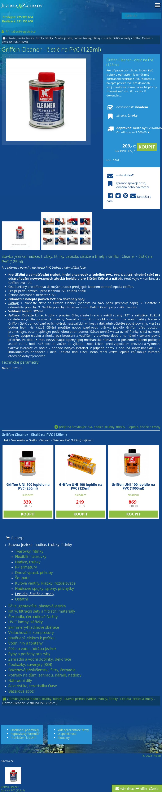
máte (119, 175)
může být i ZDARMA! (131, 130)
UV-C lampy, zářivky (25, 622)
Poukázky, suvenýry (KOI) (30, 665)
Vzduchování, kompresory (31, 633)
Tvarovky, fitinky (29, 551)
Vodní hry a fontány (25, 643)
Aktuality (64, 738)
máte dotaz (127, 789)
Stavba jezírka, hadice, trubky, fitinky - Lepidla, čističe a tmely (92, 38)
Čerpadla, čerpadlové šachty (33, 617)
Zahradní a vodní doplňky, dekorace (39, 659)
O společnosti (67, 734)
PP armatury (26, 567)
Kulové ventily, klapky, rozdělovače (45, 583)
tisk (155, 789)
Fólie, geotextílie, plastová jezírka (37, 606)
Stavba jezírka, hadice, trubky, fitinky (30, 38)
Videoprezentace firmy (73, 730)
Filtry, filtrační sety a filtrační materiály (41, 611)
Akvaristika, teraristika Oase (32, 686)
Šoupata (22, 578)
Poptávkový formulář (24, 734)
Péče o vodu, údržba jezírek (32, 649)
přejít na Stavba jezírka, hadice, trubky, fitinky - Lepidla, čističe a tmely (107, 427)
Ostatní (21, 599)
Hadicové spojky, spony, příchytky (44, 588)
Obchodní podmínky (24, 730)
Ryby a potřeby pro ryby (29, 654)
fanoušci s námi (128, 198)
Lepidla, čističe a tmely (34, 594)
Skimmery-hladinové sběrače (33, 627)
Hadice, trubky (27, 562)
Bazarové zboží (21, 691)
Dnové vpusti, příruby (34, 573)
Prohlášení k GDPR (23, 738)
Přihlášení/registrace (18, 31)
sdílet (143, 789)
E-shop (14, 537)
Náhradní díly (20, 681)
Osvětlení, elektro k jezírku (31, 638)
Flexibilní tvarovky (30, 557)
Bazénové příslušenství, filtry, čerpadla (41, 670)
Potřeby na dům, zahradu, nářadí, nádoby (44, 675)
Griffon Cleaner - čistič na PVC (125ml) (29, 703)
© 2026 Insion (152, 756)
